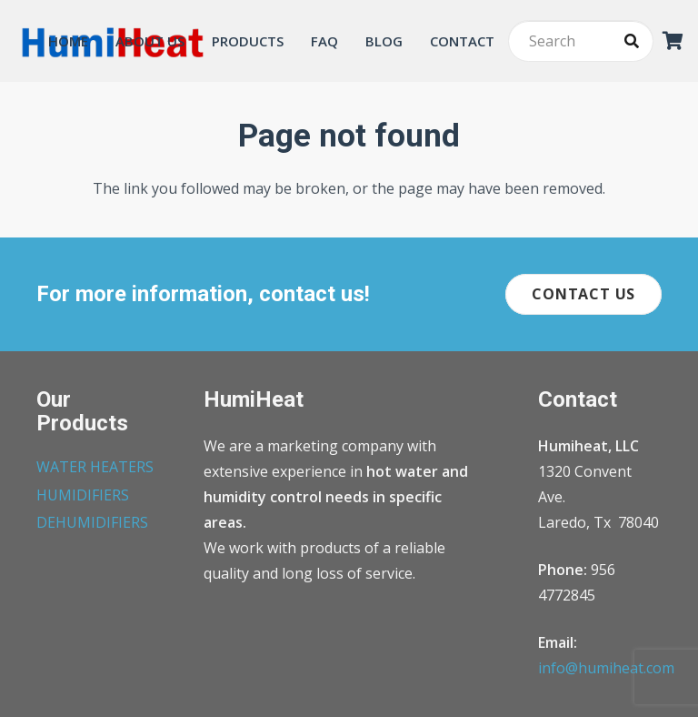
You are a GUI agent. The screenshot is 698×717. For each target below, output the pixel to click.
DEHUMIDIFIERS (92, 522)
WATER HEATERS (95, 467)
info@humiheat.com (606, 668)
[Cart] (673, 41)
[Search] (580, 41)
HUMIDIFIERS (82, 495)
